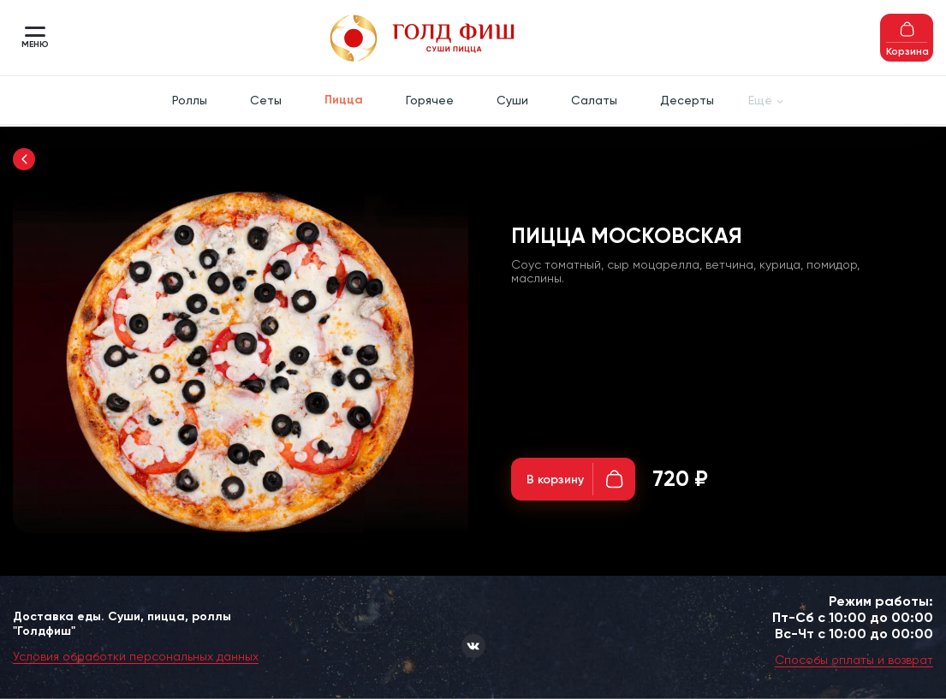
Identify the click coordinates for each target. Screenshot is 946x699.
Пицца (343, 99)
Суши (512, 100)
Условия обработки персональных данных (136, 656)
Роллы (189, 100)
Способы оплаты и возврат (854, 659)
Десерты (687, 100)
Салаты (594, 100)
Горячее (430, 100)
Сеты (266, 100)
